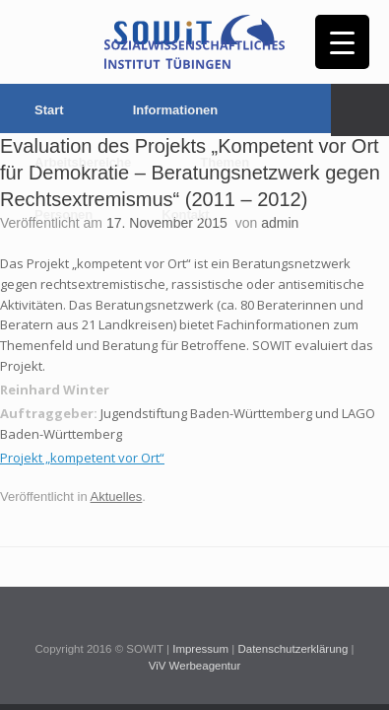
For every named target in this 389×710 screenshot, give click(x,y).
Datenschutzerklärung (292, 649)
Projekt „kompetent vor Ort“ (82, 457)
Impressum (200, 649)
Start (49, 110)
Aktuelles (117, 496)
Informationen (176, 110)
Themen (224, 162)
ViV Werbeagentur (195, 666)
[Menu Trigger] (342, 42)
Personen (63, 214)
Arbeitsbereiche (82, 162)
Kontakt (185, 214)
